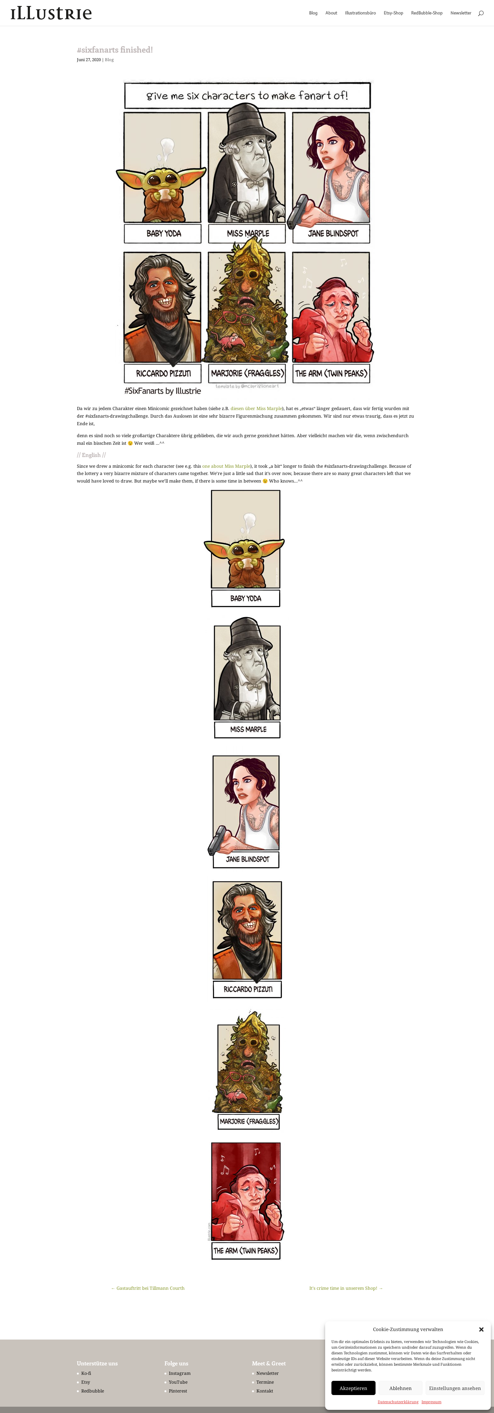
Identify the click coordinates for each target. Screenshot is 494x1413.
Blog (313, 13)
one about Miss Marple (226, 466)
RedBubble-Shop (427, 13)
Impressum (431, 1401)
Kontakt (264, 1391)
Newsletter (461, 13)
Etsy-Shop (393, 13)
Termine (265, 1382)
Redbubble (92, 1391)
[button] (481, 1329)
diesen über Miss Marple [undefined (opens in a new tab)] (256, 408)
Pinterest (178, 1391)
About (331, 13)
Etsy (85, 1382)
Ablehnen (400, 1388)
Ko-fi (86, 1373)
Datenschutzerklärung (398, 1401)
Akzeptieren (353, 1388)
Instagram (180, 1373)
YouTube (178, 1382)
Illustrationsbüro (360, 13)
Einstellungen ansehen (455, 1388)
